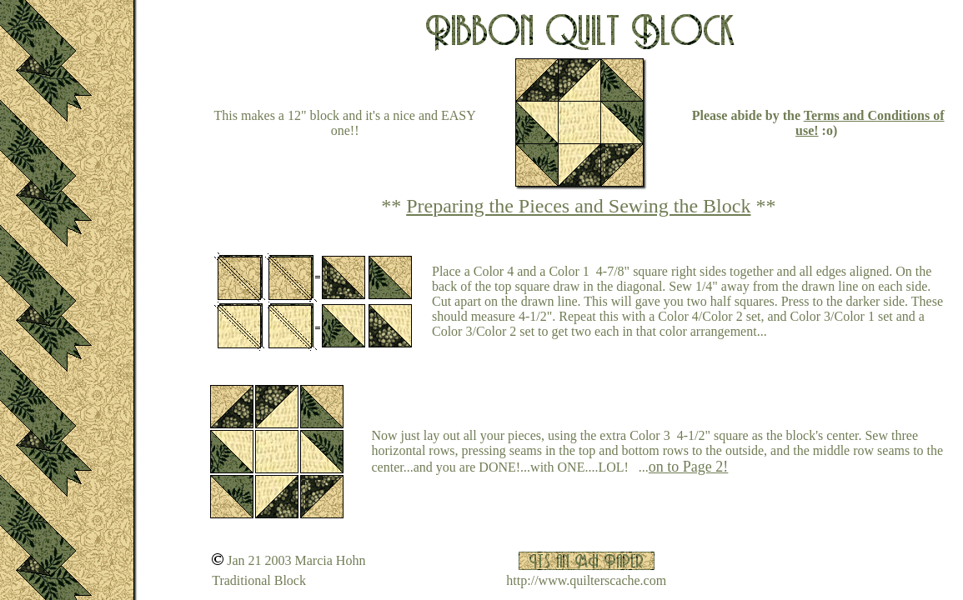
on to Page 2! (688, 466)
